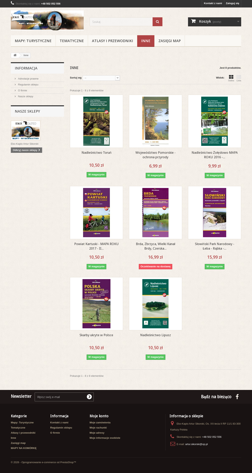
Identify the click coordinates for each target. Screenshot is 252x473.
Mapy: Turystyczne (33, 40)
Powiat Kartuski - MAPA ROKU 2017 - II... (96, 246)
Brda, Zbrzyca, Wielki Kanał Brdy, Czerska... (155, 246)
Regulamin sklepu (27, 84)
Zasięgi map (169, 40)
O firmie (22, 90)
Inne (145, 40)
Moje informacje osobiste (105, 437)
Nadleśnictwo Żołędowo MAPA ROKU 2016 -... (214, 155)
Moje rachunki (98, 427)
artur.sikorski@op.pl (196, 444)
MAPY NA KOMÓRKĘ (24, 448)
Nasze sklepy (25, 96)
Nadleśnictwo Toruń (96, 153)
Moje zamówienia (100, 422)
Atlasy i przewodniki (112, 40)
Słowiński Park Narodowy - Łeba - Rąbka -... (214, 246)
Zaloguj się (232, 3)
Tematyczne (72, 40)
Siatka (231, 78)
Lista (238, 78)
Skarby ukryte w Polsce (96, 335)
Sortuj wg (76, 77)
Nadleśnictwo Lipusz (155, 335)
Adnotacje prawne (28, 78)
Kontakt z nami (213, 3)
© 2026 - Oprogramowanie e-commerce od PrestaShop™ (43, 462)
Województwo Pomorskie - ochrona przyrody (155, 155)
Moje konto (99, 416)
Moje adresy (97, 432)
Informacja (26, 68)
